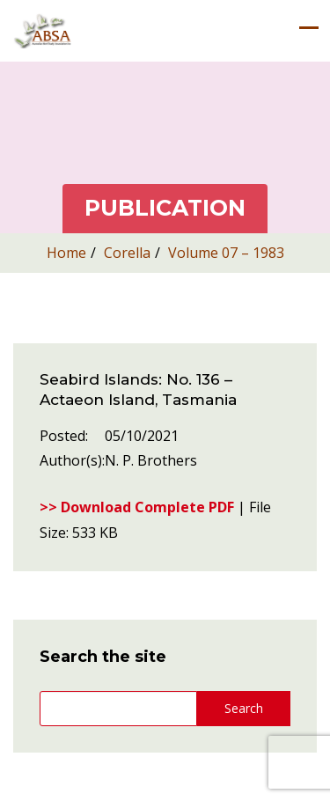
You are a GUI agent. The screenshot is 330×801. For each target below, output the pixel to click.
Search (243, 708)
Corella (127, 252)
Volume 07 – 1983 (226, 252)
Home (66, 252)
